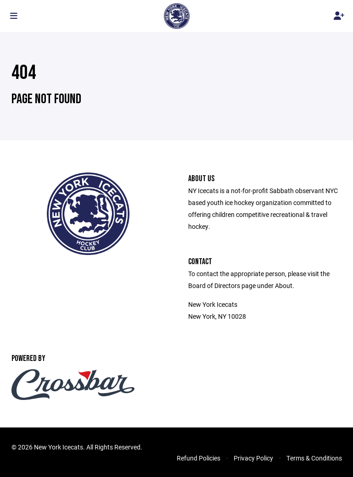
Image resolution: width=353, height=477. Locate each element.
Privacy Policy (253, 458)
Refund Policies (198, 458)
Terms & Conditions (314, 458)
